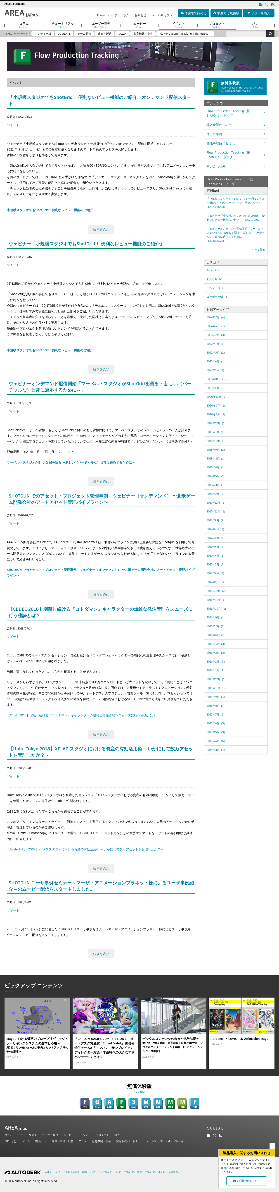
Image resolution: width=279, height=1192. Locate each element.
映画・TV (41, 1141)
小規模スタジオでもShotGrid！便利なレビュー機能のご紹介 (50, 210)
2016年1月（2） (216, 670)
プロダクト (102, 1135)
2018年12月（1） (217, 441)
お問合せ (140, 15)
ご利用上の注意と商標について (79, 1172)
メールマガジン (162, 15)
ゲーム (26, 1141)
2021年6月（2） (216, 388)
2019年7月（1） (216, 432)
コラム (9, 1135)
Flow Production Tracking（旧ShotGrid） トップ (228, 113)
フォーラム (121, 15)
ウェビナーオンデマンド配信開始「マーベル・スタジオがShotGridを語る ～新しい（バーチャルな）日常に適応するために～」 (236, 235)
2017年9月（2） (216, 520)
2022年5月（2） (216, 352)
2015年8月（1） (216, 706)
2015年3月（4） (217, 750)
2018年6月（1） (216, 467)
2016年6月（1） (216, 635)
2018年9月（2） (216, 450)
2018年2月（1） (216, 494)
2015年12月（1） (217, 679)
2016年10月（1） (217, 608)
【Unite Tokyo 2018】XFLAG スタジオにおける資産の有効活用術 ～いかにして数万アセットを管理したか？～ (85, 849)
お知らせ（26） (216, 279)
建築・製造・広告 (62, 1141)
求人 (117, 1135)
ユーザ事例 (214, 134)
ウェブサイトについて (109, 1172)
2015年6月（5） (217, 723)
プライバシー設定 (133, 1172)
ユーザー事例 (50, 1135)
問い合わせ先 (215, 166)
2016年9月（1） (216, 617)
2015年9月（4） (217, 697)
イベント (85, 1135)
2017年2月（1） (216, 573)
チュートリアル (27, 1135)
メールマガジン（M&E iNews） (165, 1141)
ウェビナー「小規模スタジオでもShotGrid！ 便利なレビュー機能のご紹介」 (86, 244)
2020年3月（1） (217, 414)
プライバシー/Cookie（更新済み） (162, 1172)
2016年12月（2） (217, 591)
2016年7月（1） (216, 626)
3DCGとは (11, 1141)
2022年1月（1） (216, 370)
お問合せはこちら (246, 1181)
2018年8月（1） (216, 458)
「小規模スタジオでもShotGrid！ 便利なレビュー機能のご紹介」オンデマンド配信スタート (236, 203)
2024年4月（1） (216, 326)
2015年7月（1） (216, 714)
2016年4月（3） (217, 644)
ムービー (69, 1135)
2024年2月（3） (217, 335)
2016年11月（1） (217, 600)
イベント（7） (215, 288)
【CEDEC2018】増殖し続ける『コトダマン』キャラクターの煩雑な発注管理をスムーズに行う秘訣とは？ (81, 715)
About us (103, 15)
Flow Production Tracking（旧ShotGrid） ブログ (228, 154)
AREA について (53, 1172)
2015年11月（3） (217, 688)
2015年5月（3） (217, 732)
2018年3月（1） (216, 485)
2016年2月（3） (216, 661)
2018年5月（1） (216, 476)
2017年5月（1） (216, 547)
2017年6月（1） (216, 538)
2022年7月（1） (216, 344)
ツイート (13, 125)
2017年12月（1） (217, 503)
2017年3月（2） (216, 564)
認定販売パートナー (128, 1141)
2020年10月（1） (217, 397)
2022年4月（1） (216, 361)
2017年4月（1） (216, 556)
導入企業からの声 (219, 124)
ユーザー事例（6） (218, 297)
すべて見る (258, 249)
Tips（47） (213, 270)
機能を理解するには (220, 143)
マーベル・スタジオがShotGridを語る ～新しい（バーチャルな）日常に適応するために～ (71, 462)
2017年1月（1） (216, 582)
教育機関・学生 (101, 1141)
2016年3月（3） (217, 653)
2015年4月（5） (217, 741)
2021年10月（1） (217, 379)
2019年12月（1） (217, 423)
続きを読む (101, 229)
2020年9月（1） (217, 405)
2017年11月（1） (217, 511)
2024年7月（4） (217, 317)
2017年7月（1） (216, 529)
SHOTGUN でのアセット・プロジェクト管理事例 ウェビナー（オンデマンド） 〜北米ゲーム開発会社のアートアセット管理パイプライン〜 (102, 499)
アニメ (83, 1141)
